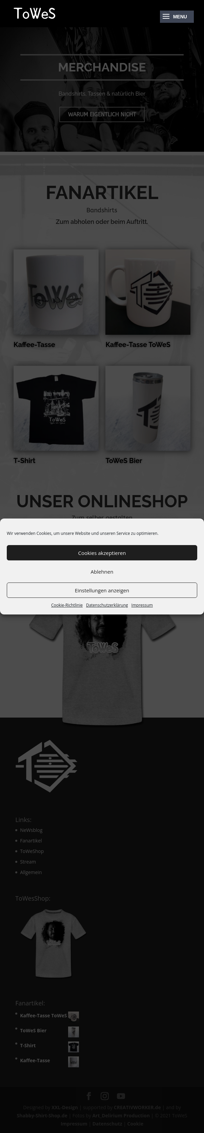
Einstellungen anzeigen (102, 590)
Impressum (142, 605)
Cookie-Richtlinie (67, 605)
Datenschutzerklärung (107, 605)
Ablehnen (102, 571)
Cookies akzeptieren (102, 552)
